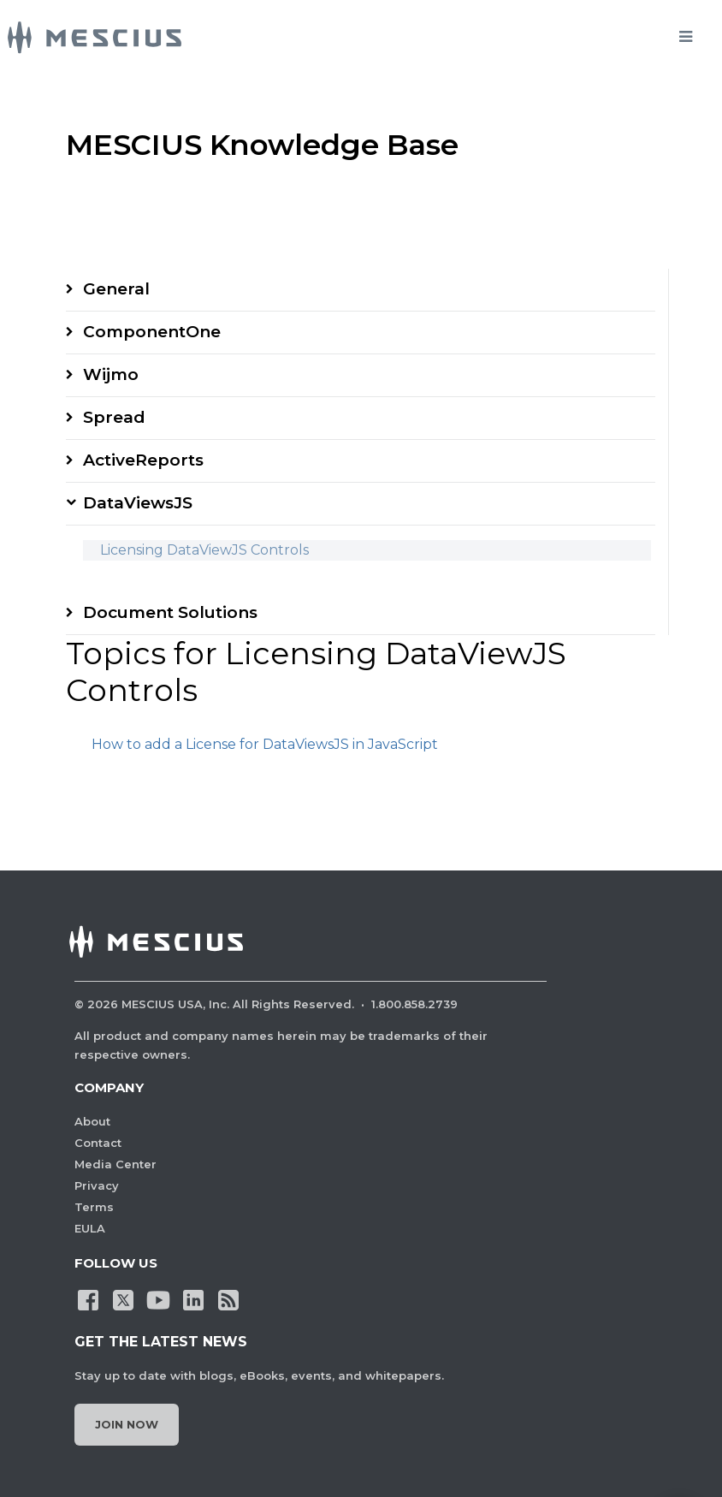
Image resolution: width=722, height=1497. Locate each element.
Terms (94, 1207)
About (92, 1121)
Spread (114, 417)
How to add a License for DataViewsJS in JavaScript (265, 744)
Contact (97, 1142)
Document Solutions (170, 612)
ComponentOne (152, 332)
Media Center (115, 1164)
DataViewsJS (137, 503)
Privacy (96, 1185)
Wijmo (111, 374)
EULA (89, 1228)
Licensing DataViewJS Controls (204, 550)
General (116, 289)
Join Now (126, 1424)
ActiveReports (143, 460)
